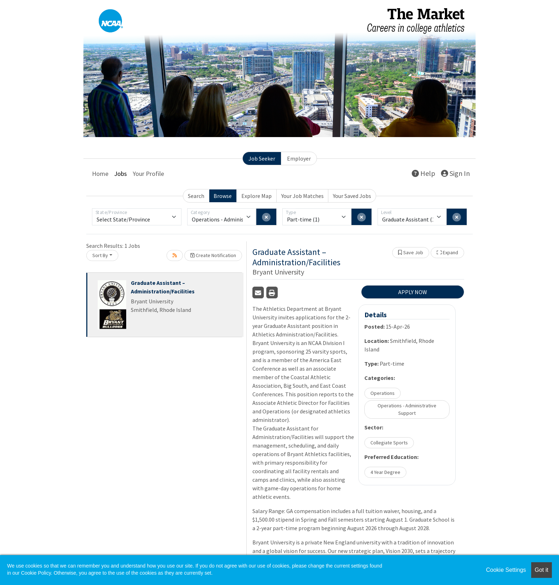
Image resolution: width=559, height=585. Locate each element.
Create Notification (213, 255)
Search (196, 195)
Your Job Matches (302, 195)
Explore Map (256, 195)
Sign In (455, 173)
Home (100, 173)
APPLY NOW (412, 292)
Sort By (100, 255)
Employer (299, 158)
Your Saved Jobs (352, 195)
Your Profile (148, 173)
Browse (223, 195)
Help (423, 173)
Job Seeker (261, 158)
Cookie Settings (506, 570)
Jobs (120, 173)
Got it (541, 570)
